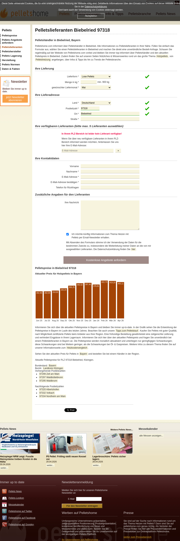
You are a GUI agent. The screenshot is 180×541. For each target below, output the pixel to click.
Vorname (74, 166)
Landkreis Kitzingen (53, 368)
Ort (76, 114)
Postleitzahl (72, 108)
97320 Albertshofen (49, 389)
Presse (129, 513)
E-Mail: (71, 499)
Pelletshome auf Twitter (20, 511)
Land (75, 103)
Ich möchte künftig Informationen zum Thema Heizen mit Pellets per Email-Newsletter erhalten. (100, 236)
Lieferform (73, 76)
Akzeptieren (91, 16)
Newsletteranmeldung (77, 482)
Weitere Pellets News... (121, 429)
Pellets (7, 30)
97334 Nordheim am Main (52, 396)
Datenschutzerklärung (96, 6)
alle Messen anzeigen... (151, 435)
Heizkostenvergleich (77, 347)
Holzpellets (162, 56)
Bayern (83, 354)
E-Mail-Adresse (70, 177)
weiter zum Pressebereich (137, 537)
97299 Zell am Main (49, 374)
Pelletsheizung (43, 59)
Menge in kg (72, 82)
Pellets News (15, 491)
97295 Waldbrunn (48, 380)
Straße (74, 119)
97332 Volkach (46, 393)
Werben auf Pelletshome (79, 513)
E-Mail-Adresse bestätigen (65, 182)
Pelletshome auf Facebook (22, 518)
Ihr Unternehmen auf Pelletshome (80, 539)
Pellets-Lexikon (16, 498)
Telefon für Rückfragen (67, 187)
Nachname (72, 171)
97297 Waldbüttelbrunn (51, 377)
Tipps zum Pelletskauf (127, 330)
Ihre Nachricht (72, 202)
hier (133, 249)
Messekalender (16, 504)
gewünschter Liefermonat (65, 87)
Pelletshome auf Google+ (21, 524)
